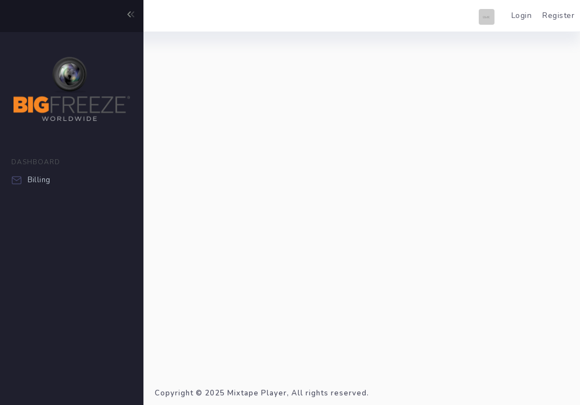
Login (521, 15)
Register (558, 15)
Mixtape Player (257, 393)
